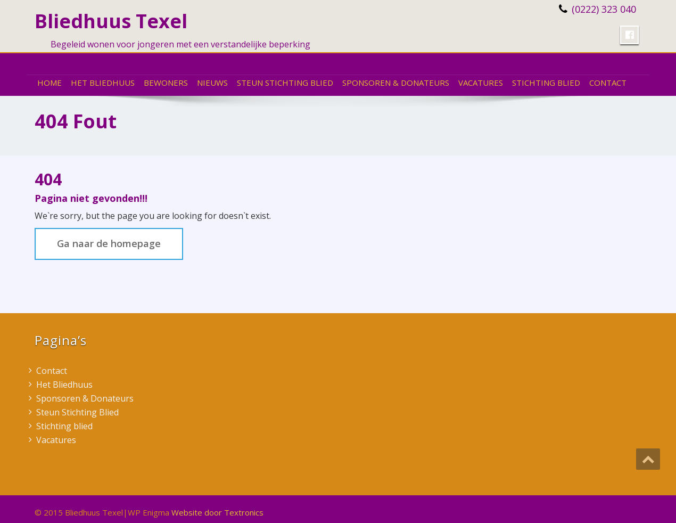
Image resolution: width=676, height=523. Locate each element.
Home (49, 82)
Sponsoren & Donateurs (395, 82)
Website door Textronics (217, 512)
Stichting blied (546, 82)
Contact (607, 82)
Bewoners (166, 82)
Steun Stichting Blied (285, 82)
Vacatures (480, 82)
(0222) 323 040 (604, 9)
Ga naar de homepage (109, 243)
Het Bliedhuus (103, 82)
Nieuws (212, 82)
